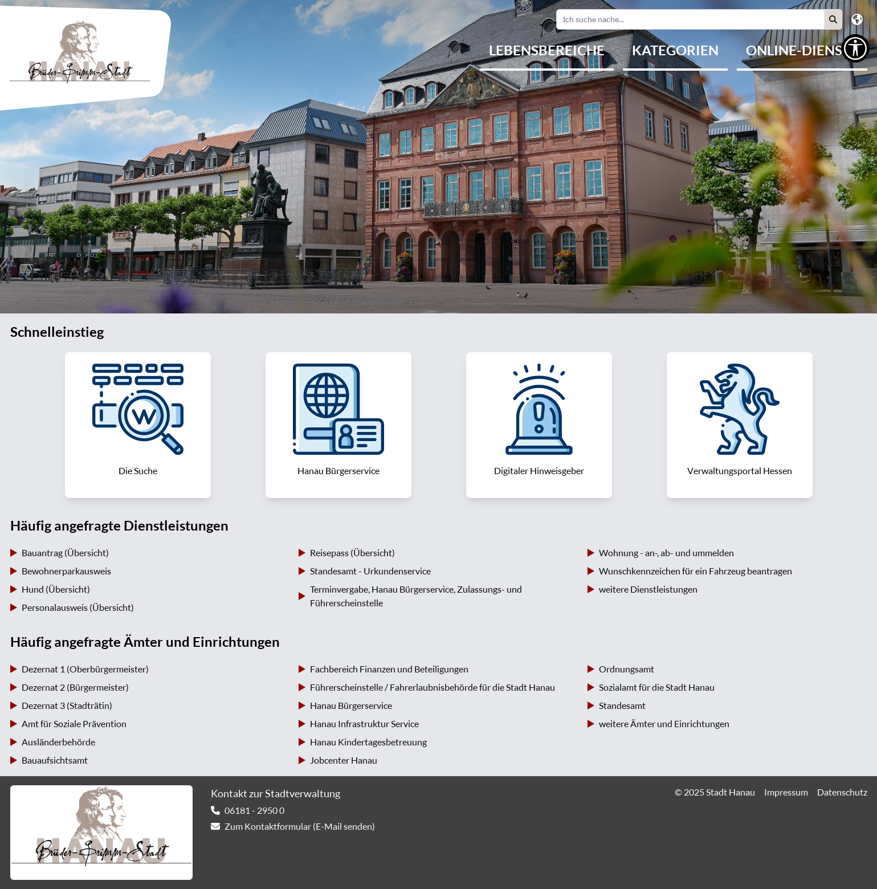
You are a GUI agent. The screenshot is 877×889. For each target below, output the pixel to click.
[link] (138, 425)
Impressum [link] (786, 792)
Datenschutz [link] (842, 792)
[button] (833, 19)
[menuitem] (547, 51)
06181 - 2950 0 (254, 810)
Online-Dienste (802, 50)
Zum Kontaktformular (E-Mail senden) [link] (300, 826)
